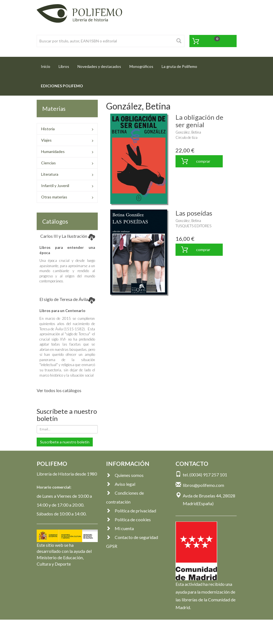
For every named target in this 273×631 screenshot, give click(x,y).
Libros (64, 66)
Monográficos (141, 66)
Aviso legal (120, 484)
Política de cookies (128, 519)
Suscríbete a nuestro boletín (64, 442)
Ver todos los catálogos (59, 390)
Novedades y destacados (99, 66)
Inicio (47, 65)
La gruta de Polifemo (179, 66)
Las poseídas (194, 213)
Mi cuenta (120, 528)
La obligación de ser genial (199, 120)
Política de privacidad (131, 510)
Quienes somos (125, 475)
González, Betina (188, 132)
